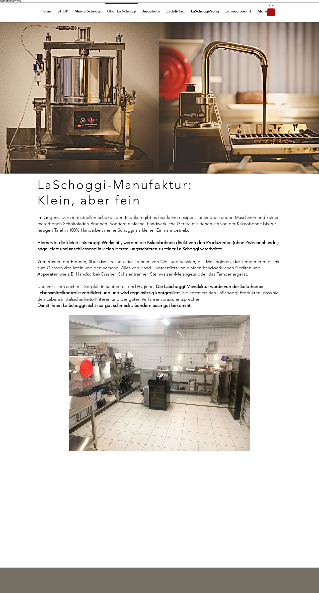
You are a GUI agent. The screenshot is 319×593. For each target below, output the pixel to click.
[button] (271, 10)
